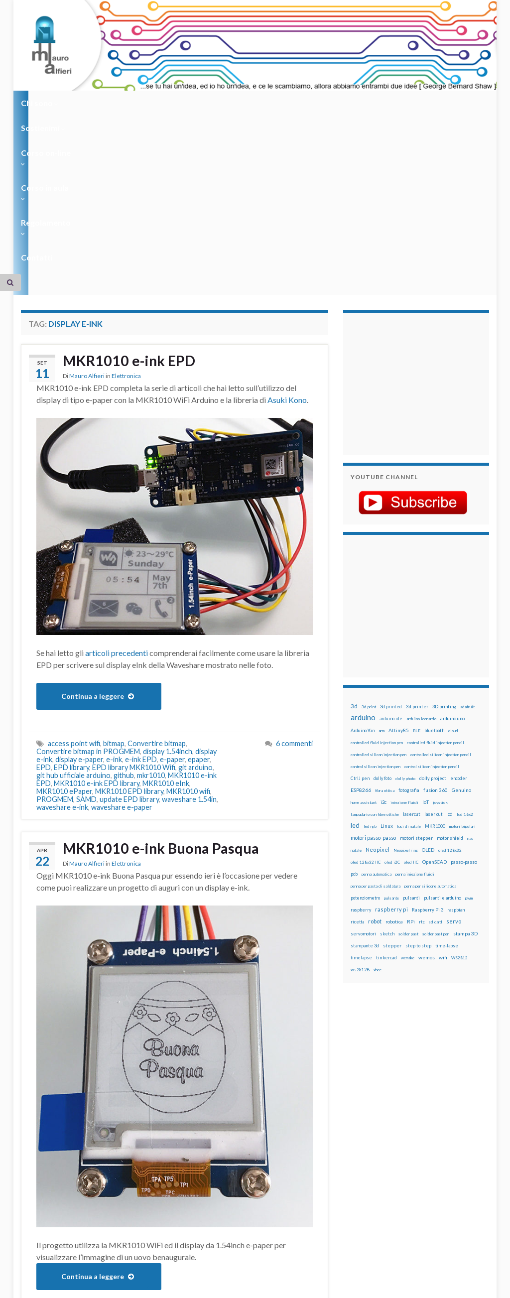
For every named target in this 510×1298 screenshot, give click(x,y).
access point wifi (74, 589)
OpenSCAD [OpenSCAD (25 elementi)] (434, 707)
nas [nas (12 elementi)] (470, 683)
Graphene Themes (105, 1286)
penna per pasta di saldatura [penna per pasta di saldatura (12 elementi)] (375, 731)
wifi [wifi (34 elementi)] (443, 803)
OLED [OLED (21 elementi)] (428, 695)
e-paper (172, 605)
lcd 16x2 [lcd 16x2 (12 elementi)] (465, 659)
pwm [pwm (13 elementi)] (469, 743)
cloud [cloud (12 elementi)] (453, 576)
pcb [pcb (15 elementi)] (354, 719)
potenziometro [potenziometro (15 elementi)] (365, 743)
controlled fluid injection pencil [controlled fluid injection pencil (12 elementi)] (435, 588)
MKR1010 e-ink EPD (131, 207)
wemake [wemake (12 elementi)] (407, 803)
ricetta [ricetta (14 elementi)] (357, 767)
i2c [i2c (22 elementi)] (383, 647)
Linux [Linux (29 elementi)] (387, 671)
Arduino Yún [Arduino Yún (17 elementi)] (363, 576)
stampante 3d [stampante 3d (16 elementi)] (365, 791)
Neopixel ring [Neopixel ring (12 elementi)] (405, 695)
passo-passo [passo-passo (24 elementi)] (464, 707)
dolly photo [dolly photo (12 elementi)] (405, 624)
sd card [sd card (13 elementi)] (435, 767)
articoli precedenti (116, 498)
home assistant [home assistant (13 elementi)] (364, 648)
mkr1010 (151, 621)
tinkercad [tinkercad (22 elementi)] (386, 803)
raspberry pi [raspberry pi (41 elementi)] (391, 755)
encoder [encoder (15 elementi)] (458, 624)
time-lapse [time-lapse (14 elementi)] (446, 791)
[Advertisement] (413, 228)
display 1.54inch (167, 597)
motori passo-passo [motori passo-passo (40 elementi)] (373, 683)
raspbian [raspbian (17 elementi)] (456, 755)
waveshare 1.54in (189, 645)
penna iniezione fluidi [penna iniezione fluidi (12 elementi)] (414, 719)
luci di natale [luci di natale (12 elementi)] (409, 671)
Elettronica (126, 222)
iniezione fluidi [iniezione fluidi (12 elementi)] (404, 648)
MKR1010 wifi (188, 637)
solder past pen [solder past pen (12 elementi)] (435, 779)
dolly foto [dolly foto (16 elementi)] (382, 624)
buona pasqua (70, 1169)
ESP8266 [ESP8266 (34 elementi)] (361, 636)
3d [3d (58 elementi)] (354, 551)
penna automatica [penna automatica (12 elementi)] (376, 719)
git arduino (195, 613)
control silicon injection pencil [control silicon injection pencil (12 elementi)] (431, 612)
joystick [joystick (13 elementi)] (440, 648)
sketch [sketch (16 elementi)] (387, 779)
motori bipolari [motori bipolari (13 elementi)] (462, 671)
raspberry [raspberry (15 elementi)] (361, 755)
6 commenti (294, 589)
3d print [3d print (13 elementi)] (369, 552)
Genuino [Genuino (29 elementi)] (461, 636)
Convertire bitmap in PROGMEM (88, 597)
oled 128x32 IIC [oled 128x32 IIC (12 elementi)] (366, 707)
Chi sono (39, 103)
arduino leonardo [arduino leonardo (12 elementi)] (421, 564)
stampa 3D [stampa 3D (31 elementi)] (465, 779)
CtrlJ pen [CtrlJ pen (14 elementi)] (360, 624)
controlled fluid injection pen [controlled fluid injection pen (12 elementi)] (377, 588)
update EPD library (129, 645)
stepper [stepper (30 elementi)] (392, 791)
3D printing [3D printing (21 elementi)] (444, 552)
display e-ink (166, 1169)
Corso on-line (161, 103)
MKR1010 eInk (165, 629)
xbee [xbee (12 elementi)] (378, 815)
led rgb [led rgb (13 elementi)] (370, 671)
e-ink (114, 605)
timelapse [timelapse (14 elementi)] (361, 803)
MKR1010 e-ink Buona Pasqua (164, 694)
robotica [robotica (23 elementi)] (394, 767)
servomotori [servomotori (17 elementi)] (363, 779)
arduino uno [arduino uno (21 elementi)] (452, 564)
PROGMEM (54, 645)
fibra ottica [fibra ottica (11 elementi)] (384, 636)
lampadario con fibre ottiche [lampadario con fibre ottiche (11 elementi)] (375, 659)
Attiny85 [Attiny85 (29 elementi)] (398, 576)
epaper (199, 605)
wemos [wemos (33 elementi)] (426, 803)
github (124, 621)
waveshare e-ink (62, 653)
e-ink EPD (141, 605)
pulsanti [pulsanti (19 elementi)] (411, 743)
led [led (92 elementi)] (355, 671)
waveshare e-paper (121, 653)
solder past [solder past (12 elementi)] (408, 779)
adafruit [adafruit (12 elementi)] (467, 552)
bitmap (114, 589)
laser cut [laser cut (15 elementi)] (433, 659)
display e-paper (79, 605)
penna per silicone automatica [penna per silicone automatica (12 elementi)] (430, 731)
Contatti (360, 103)
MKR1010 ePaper (64, 637)
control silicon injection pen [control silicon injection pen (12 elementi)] (375, 612)
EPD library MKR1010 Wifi (133, 613)
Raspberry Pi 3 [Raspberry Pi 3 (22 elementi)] (427, 755)
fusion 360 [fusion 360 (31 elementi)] (435, 636)
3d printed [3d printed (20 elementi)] (391, 552)
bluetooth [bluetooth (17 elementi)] (434, 576)
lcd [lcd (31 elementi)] (449, 659)
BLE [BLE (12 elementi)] (416, 576)
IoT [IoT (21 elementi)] (425, 647)
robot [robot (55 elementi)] (375, 767)
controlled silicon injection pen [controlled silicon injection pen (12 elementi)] (378, 600)
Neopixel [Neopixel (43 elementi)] (377, 695)
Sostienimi (96, 103)
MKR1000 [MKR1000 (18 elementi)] (435, 671)
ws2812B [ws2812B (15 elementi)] (360, 815)
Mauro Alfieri (87, 222)
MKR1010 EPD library (129, 637)
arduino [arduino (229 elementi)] (363, 563)
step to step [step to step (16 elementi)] (418, 791)
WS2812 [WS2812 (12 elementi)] (459, 803)
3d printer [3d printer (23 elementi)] (417, 552)
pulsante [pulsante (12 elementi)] (391, 743)
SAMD (86, 645)
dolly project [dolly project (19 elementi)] (432, 624)
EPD (43, 613)
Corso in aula (230, 103)
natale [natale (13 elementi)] (356, 695)
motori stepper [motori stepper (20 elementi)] (416, 683)
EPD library (71, 613)
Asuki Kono (287, 245)
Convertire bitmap (157, 589)
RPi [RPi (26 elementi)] (411, 767)
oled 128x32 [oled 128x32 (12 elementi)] (450, 695)
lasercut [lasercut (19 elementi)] (411, 659)
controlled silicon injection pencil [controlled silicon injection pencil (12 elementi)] (440, 600)
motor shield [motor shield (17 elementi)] (450, 683)
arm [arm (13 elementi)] (381, 576)
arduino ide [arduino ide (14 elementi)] (391, 564)
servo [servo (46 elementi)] (453, 767)
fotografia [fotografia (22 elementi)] (408, 636)
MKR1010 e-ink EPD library (96, 629)
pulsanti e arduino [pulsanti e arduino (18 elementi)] (442, 743)
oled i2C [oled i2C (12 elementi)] (392, 707)
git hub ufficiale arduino (73, 621)
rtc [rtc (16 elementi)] (422, 767)
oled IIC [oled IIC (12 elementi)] (411, 707)
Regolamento (300, 103)
